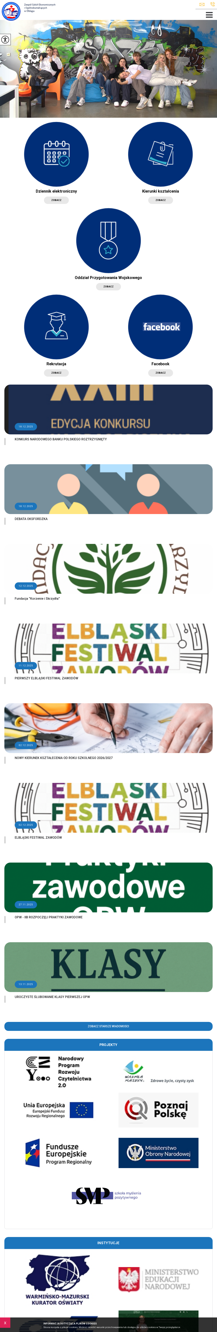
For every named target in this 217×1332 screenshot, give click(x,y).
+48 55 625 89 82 (212, 4)
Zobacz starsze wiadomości (108, 1026)
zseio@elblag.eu (201, 4)
